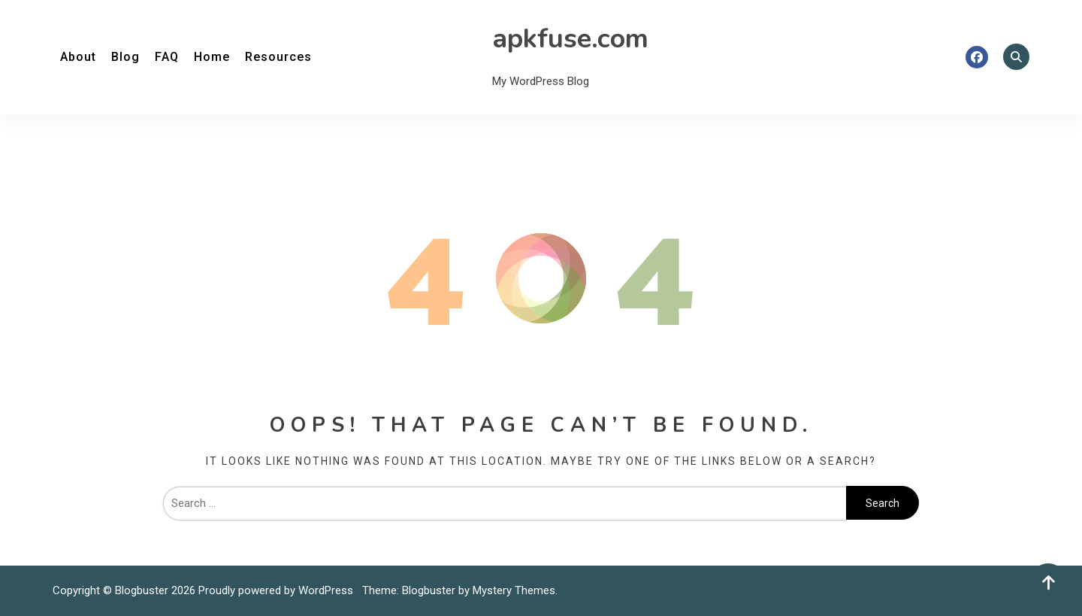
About (78, 57)
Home (212, 57)
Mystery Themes (514, 590)
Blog (125, 57)
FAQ (167, 57)
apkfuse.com (570, 38)
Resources (278, 57)
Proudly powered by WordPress (277, 590)
